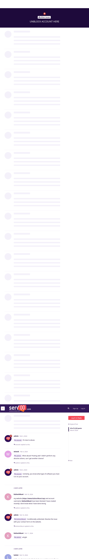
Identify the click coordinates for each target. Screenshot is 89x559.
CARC (18, 338)
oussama (19, 520)
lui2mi (18, 176)
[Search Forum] (68, 4)
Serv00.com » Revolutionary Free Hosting (20, 4)
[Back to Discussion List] (3, 4)
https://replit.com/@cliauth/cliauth (36, 235)
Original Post (73, 20)
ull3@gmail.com (31, 289)
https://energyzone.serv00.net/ (47, 505)
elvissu (18, 443)
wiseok (19, 36)
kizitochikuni (21, 115)
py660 (18, 328)
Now (70, 56)
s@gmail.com (43, 373)
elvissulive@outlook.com (44, 417)
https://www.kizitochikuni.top (34, 94)
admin (18, 51)
